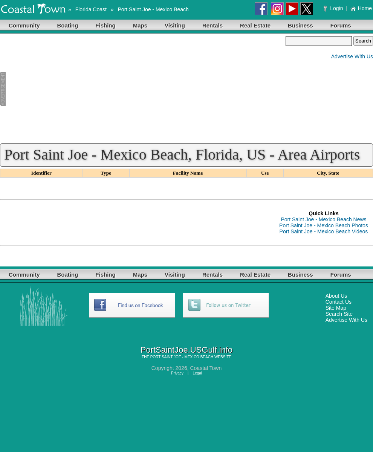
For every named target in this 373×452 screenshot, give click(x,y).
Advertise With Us (352, 56)
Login (334, 8)
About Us (336, 296)
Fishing (105, 25)
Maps (140, 25)
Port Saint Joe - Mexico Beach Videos (324, 231)
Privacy (177, 373)
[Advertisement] (143, 89)
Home (361, 8)
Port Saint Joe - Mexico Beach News (323, 219)
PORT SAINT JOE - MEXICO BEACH (181, 357)
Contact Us (339, 302)
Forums (340, 25)
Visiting (175, 25)
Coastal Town (206, 368)
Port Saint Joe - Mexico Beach (153, 9)
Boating (67, 25)
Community (24, 25)
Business (300, 25)
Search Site (339, 314)
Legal (197, 373)
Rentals (212, 25)
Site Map (336, 308)
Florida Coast (91, 9)
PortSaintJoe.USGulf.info (187, 350)
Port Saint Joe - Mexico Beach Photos (323, 225)
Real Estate (255, 25)
